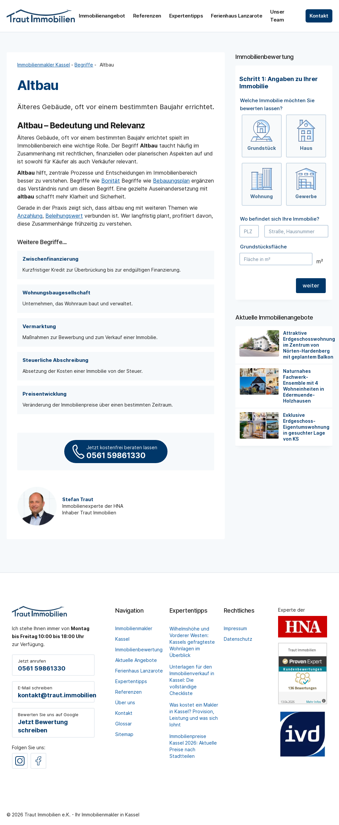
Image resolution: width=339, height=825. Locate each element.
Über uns (125, 702)
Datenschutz (238, 639)
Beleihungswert (64, 215)
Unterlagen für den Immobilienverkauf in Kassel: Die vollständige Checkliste (192, 680)
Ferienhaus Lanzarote (139, 670)
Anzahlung (29, 215)
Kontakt (123, 713)
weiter (311, 285)
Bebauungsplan (171, 180)
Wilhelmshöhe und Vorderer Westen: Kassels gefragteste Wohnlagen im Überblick (192, 642)
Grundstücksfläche (263, 246)
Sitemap (124, 734)
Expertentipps (131, 681)
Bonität (110, 180)
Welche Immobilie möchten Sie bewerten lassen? (277, 104)
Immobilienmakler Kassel (43, 64)
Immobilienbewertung (139, 649)
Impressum (235, 628)
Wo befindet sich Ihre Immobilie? (279, 219)
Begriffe (83, 64)
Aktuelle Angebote (136, 660)
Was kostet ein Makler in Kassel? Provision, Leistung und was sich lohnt (194, 714)
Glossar (123, 723)
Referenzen (128, 692)
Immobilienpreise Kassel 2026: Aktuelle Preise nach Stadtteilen (193, 746)
